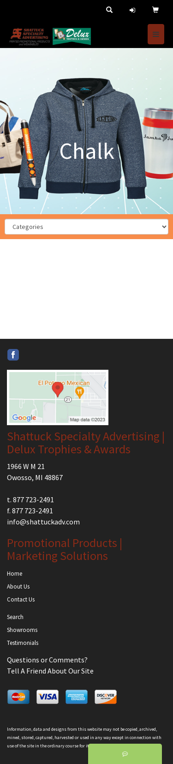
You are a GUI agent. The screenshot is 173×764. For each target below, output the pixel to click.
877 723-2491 (33, 499)
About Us (18, 586)
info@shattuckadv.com (43, 521)
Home (14, 574)
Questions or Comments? (47, 659)
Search (15, 617)
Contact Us (21, 599)
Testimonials (22, 643)
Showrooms (22, 630)
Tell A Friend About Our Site (50, 670)
